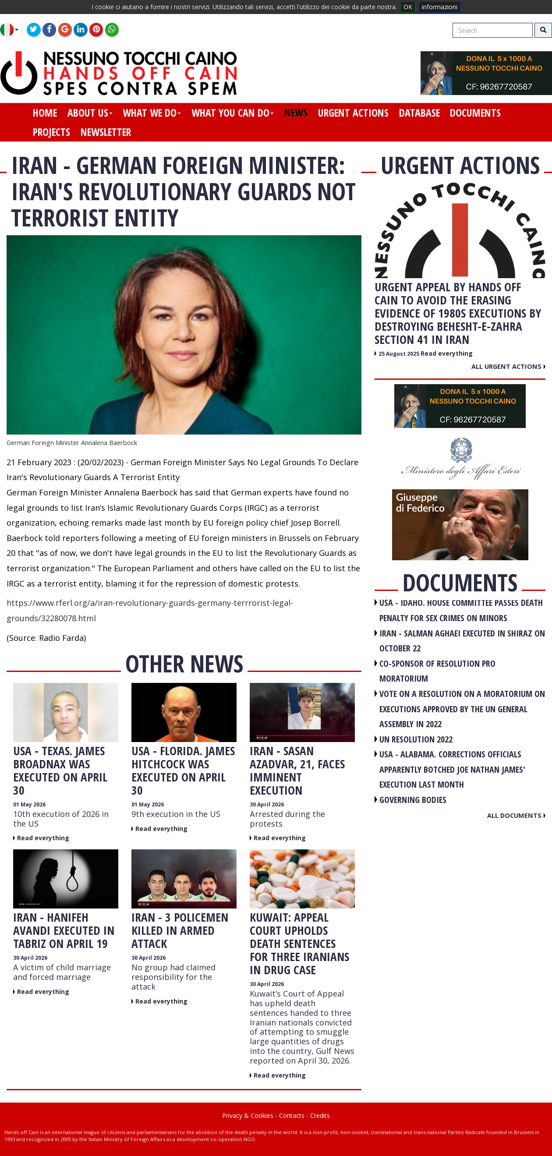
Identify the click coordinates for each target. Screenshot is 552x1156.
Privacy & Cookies (247, 1115)
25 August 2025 (400, 353)
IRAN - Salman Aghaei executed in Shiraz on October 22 (462, 640)
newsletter (106, 132)
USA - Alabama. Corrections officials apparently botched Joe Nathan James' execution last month (452, 769)
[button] (12, 30)
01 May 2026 (29, 804)
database (419, 113)
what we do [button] (152, 113)
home (45, 113)
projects (51, 132)
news (296, 113)
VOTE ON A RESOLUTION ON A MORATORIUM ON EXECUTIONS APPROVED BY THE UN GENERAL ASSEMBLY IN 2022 (462, 709)
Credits (320, 1115)
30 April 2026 (267, 804)
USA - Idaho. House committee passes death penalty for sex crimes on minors (461, 610)
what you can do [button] (232, 113)
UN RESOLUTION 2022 (416, 739)
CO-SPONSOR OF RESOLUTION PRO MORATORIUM (437, 671)
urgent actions (353, 113)
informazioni (439, 7)
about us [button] (90, 113)
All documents (516, 815)
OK (407, 7)
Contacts (291, 1115)
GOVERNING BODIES (412, 800)
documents (475, 113)
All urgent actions (508, 366)
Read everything (43, 838)
